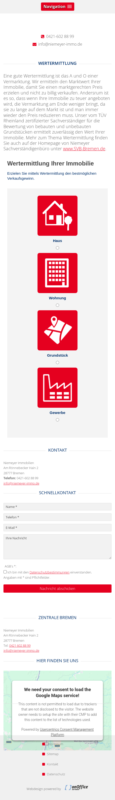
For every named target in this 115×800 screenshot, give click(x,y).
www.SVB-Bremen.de (84, 149)
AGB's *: (10, 566)
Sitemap (50, 754)
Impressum (52, 744)
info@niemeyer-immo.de (21, 483)
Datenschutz (53, 774)
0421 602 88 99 (20, 645)
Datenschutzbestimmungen (50, 572)
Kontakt (50, 764)
